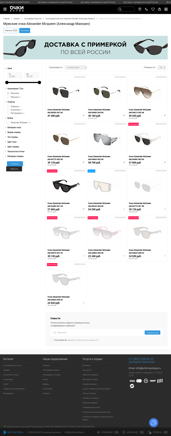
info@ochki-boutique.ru (148, 368)
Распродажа (18, 113)
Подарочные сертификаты (14, 389)
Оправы (6, 370)
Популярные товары (51, 370)
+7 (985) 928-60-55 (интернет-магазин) (44, 432)
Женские (16, 97)
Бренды (46, 384)
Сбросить (14, 169)
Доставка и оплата (90, 379)
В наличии (16, 110)
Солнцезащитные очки (12, 365)
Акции (45, 379)
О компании (48, 389)
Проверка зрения (90, 384)
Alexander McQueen (21, 122)
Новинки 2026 (11, 30)
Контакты (86, 365)
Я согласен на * (76, 340)
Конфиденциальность (91, 407)
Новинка (16, 106)
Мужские (25, 30)
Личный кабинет (89, 393)
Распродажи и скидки (52, 375)
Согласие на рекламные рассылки (97, 412)
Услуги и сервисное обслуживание (97, 389)
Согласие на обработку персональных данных (98, 418)
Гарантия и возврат (90, 375)
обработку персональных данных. (82, 340)
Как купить (87, 370)
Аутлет (6, 384)
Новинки (46, 365)
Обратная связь (13, 432)
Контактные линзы (11, 375)
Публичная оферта (90, 403)
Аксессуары (8, 379)
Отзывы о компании (91, 398)
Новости (46, 393)
